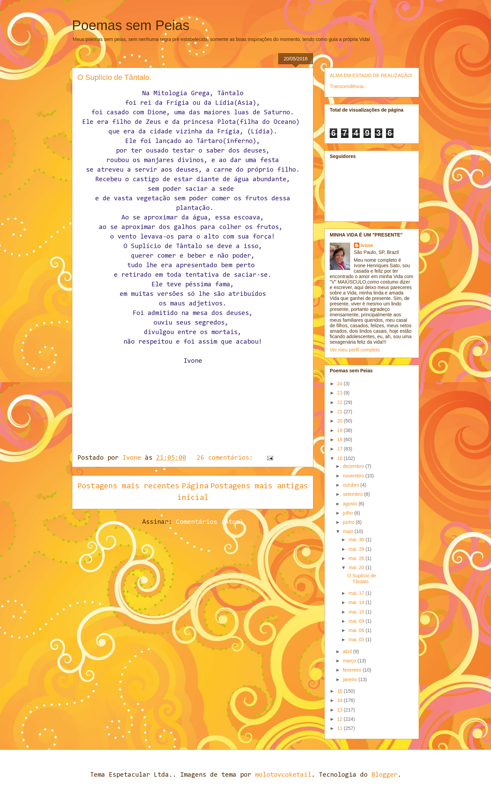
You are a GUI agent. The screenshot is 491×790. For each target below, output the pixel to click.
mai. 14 (357, 602)
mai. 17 (357, 593)
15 (340, 691)
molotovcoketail (283, 775)
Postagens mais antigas (259, 486)
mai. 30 (357, 539)
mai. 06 (357, 630)
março (350, 660)
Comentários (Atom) (209, 522)
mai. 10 (357, 612)
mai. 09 (357, 621)
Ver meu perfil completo (355, 350)
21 (340, 411)
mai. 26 (357, 558)
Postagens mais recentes (128, 486)
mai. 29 (357, 549)
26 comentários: (227, 458)
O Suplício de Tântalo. (114, 77)
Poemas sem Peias (131, 25)
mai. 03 (357, 639)
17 (340, 448)
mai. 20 (357, 567)
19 (340, 430)
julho (348, 513)
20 (340, 420)
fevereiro (352, 670)
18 (340, 439)
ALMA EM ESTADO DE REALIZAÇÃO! (371, 75)
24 (340, 383)
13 (340, 710)
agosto (350, 503)
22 (340, 402)
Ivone (367, 245)
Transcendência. (347, 86)
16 (340, 458)
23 (340, 393)
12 (340, 719)
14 (340, 700)
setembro (353, 494)
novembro (354, 475)
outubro (351, 485)
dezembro (354, 466)
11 (340, 728)
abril (348, 651)
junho (349, 522)
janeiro (350, 679)
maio (348, 531)
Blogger (384, 775)
